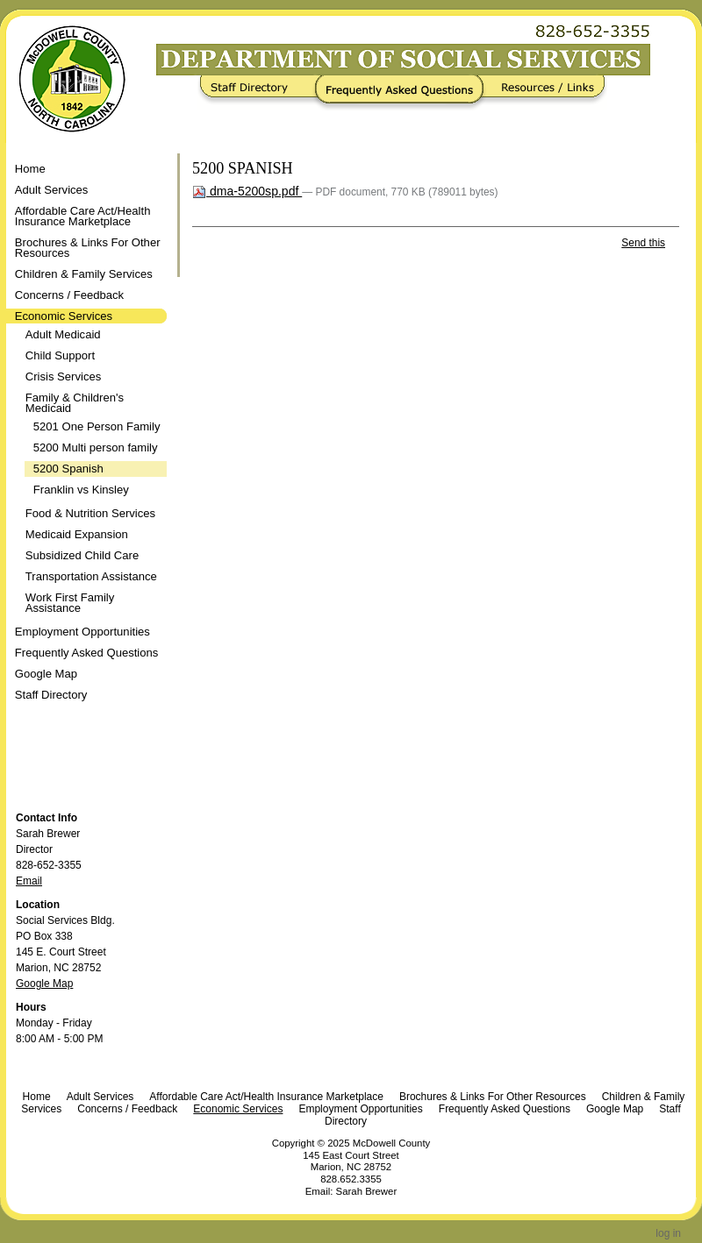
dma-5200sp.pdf (247, 191)
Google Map (44, 983)
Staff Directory (260, 92)
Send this (643, 243)
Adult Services (100, 1096)
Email (29, 881)
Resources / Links (542, 92)
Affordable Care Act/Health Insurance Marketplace (266, 1096)
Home (30, 168)
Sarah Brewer (367, 1191)
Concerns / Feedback (127, 1109)
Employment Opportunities (360, 1109)
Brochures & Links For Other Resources (492, 1096)
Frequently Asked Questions (403, 92)
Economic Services (238, 1109)
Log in (668, 1233)
